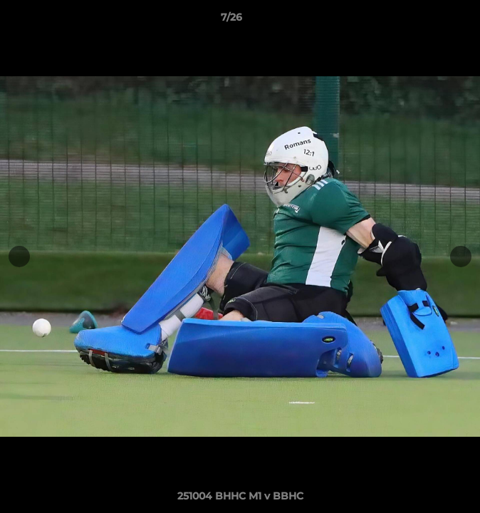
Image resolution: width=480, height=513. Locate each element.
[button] (428, 20)
